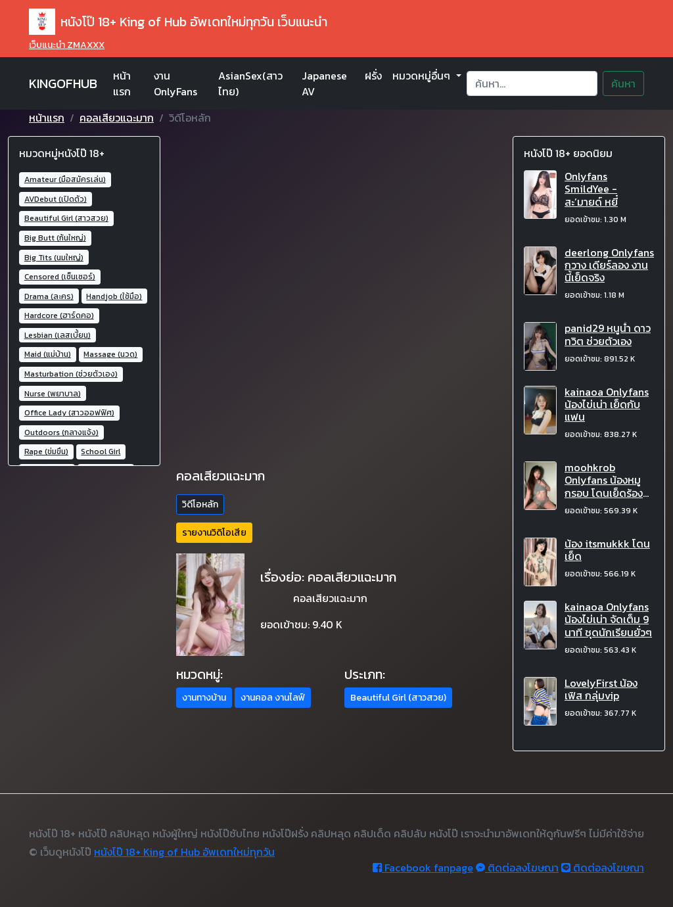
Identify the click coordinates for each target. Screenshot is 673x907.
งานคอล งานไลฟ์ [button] (273, 698)
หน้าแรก (122, 83)
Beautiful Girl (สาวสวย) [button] (398, 698)
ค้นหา (623, 83)
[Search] (532, 83)
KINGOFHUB (63, 83)
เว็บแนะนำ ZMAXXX (66, 45)
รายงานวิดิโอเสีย (214, 533)
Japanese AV (324, 83)
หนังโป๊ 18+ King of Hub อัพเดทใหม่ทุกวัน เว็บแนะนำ (178, 22)
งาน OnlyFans (175, 83)
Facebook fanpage (423, 867)
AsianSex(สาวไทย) (250, 83)
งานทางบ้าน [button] (204, 698)
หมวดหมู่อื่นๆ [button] (422, 75)
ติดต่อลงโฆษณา (517, 867)
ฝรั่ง (373, 75)
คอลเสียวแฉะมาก (117, 118)
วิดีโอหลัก (200, 504)
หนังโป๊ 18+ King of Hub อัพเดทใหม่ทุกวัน (184, 852)
